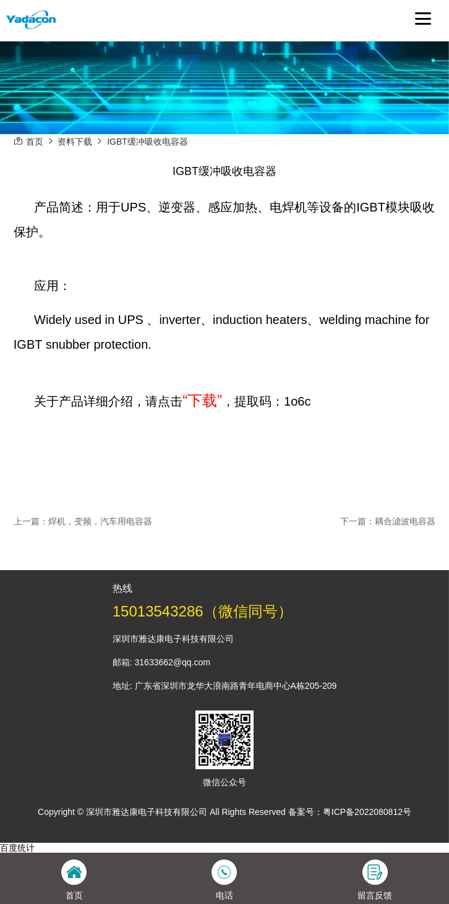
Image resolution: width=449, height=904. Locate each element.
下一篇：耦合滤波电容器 (387, 521)
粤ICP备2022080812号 (367, 812)
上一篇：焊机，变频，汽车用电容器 (83, 521)
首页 (34, 142)
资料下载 (75, 142)
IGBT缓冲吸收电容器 (147, 142)
